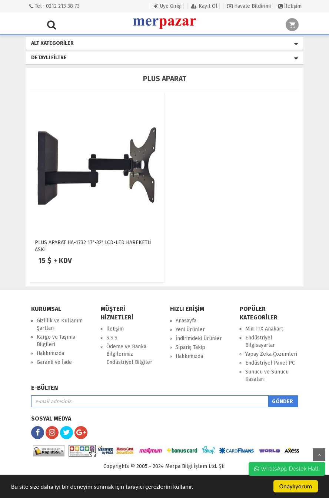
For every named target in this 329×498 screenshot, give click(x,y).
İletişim (290, 6)
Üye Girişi (168, 6)
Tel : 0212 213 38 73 (54, 6)
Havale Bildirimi (249, 6)
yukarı (319, 454)
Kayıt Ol (204, 6)
